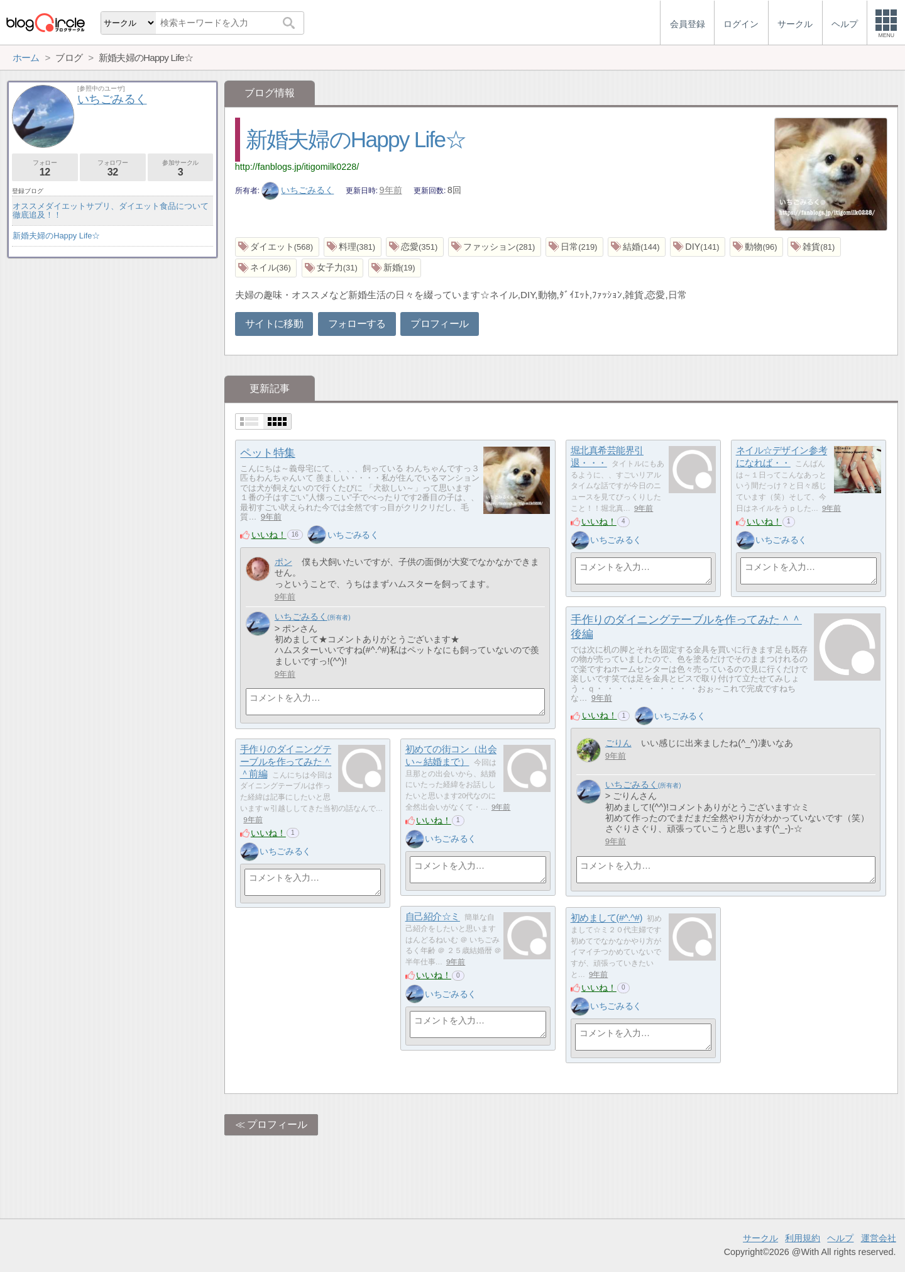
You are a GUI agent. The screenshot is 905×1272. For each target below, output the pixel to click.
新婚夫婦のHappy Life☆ (356, 139)
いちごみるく (297, 190)
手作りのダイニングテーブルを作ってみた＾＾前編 (286, 761)
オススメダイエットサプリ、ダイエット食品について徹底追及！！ (111, 210)
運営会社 (878, 1238)
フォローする (357, 323)
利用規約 (802, 1238)
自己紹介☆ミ (432, 917)
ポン (283, 562)
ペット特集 (267, 453)
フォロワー (113, 168)
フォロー (45, 168)
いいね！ (269, 535)
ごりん (618, 743)
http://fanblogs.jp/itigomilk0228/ (297, 167)
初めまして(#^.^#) (606, 918)
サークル (760, 1238)
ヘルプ (840, 1238)
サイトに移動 (274, 323)
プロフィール (439, 323)
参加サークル (181, 168)
